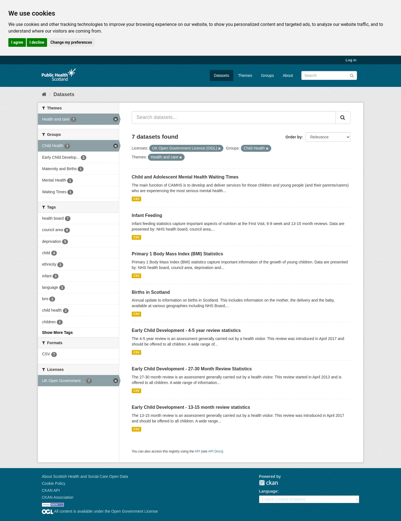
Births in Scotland (151, 292)
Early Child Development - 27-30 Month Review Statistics (192, 368)
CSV (136, 198)
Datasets (221, 75)
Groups (267, 75)
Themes (245, 75)
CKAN (268, 483)
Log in (351, 60)
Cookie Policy (53, 483)
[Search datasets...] (234, 117)
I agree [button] (17, 42)
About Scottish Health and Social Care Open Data (85, 476)
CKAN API (51, 490)
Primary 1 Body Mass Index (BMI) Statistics (177, 253)
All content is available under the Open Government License (100, 511)
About (288, 75)
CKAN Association (58, 497)
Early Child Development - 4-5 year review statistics (186, 330)
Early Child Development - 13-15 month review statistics (191, 407)
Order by (293, 137)
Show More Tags (57, 332)
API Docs (215, 451)
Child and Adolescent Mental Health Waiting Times (185, 177)
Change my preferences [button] (71, 42)
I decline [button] (37, 42)
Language (268, 491)
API (197, 451)
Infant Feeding (147, 215)
